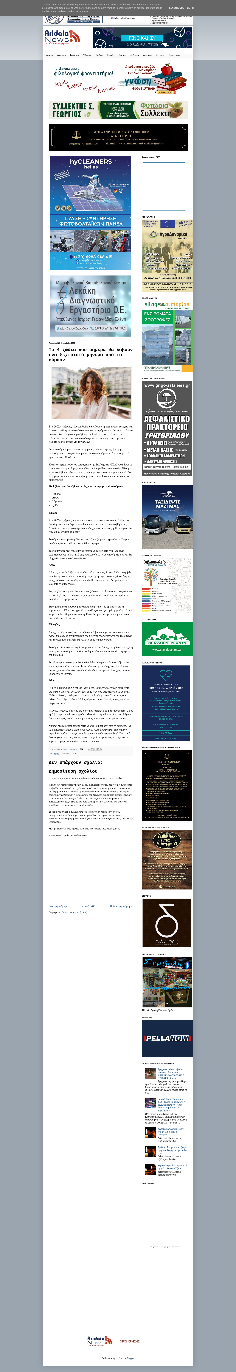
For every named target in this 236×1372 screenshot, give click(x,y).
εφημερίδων (167, 1247)
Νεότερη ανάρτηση (59, 906)
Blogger (130, 1358)
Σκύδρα (98, 55)
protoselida (175, 1247)
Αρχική (49, 55)
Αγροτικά (147, 55)
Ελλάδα (110, 55)
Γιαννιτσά (74, 55)
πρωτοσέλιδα (157, 1247)
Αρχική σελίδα (89, 906)
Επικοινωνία (174, 55)
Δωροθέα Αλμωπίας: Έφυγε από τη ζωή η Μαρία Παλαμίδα (171, 1132)
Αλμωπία (61, 55)
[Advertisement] (118, 1296)
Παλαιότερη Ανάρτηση (121, 906)
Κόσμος (122, 55)
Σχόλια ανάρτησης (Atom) (74, 912)
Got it (190, 7)
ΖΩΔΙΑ (73, 753)
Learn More (176, 7)
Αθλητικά (134, 55)
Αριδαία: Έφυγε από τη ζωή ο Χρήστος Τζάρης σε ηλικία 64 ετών (172, 1150)
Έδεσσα (87, 55)
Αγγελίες (160, 55)
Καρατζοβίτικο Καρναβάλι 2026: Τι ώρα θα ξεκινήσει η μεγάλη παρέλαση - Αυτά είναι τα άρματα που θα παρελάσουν (171, 1105)
